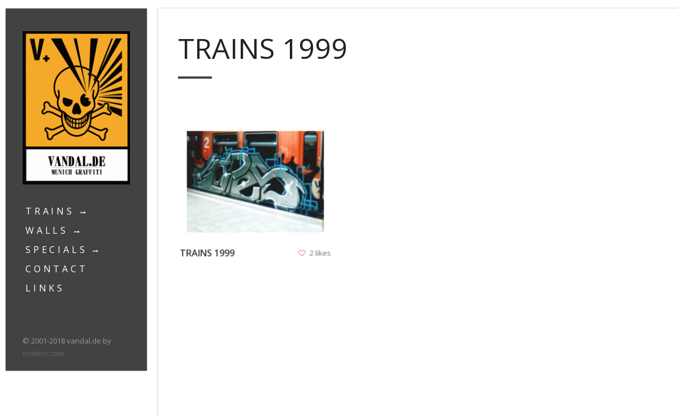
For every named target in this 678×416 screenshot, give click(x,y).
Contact (56, 269)
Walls (46, 230)
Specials (56, 249)
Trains (50, 211)
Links (45, 288)
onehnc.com (43, 353)
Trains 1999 (208, 251)
